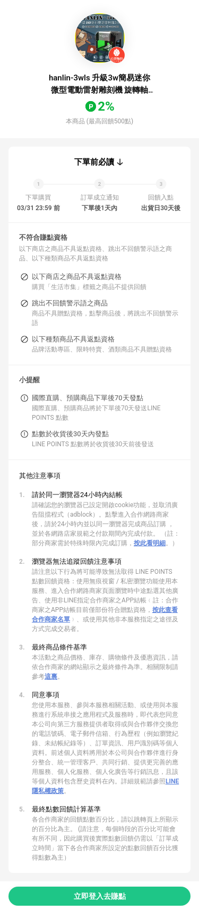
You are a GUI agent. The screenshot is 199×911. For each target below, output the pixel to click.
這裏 (51, 676)
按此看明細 (150, 543)
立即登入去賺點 (100, 896)
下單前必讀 (94, 162)
